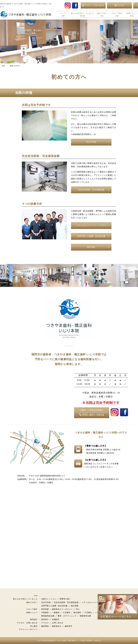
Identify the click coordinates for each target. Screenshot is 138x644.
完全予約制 (91, 142)
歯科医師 (45, 626)
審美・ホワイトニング (67, 616)
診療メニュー (32, 613)
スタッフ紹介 (117, 14)
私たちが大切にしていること (82, 14)
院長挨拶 (45, 609)
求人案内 (34, 626)
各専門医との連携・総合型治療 (91, 236)
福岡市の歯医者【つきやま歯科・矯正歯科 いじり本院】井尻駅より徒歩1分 (71, 640)
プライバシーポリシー (28, 629)
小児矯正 (88, 613)
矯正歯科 (77, 613)
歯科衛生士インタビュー (62, 609)
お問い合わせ (57, 623)
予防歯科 (45, 613)
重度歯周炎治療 (47, 616)
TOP (36, 596)
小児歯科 (66, 613)
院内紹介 (34, 619)
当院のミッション (48, 599)
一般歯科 (56, 613)
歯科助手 (68, 626)
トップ (63, 14)
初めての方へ (102, 14)
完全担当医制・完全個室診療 (91, 190)
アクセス (45, 623)
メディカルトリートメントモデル (91, 226)
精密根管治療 (85, 616)
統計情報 (91, 247)
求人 (78, 609)
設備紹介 (56, 619)
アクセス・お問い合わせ (27, 623)
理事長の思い (65, 599)
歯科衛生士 (56, 626)
